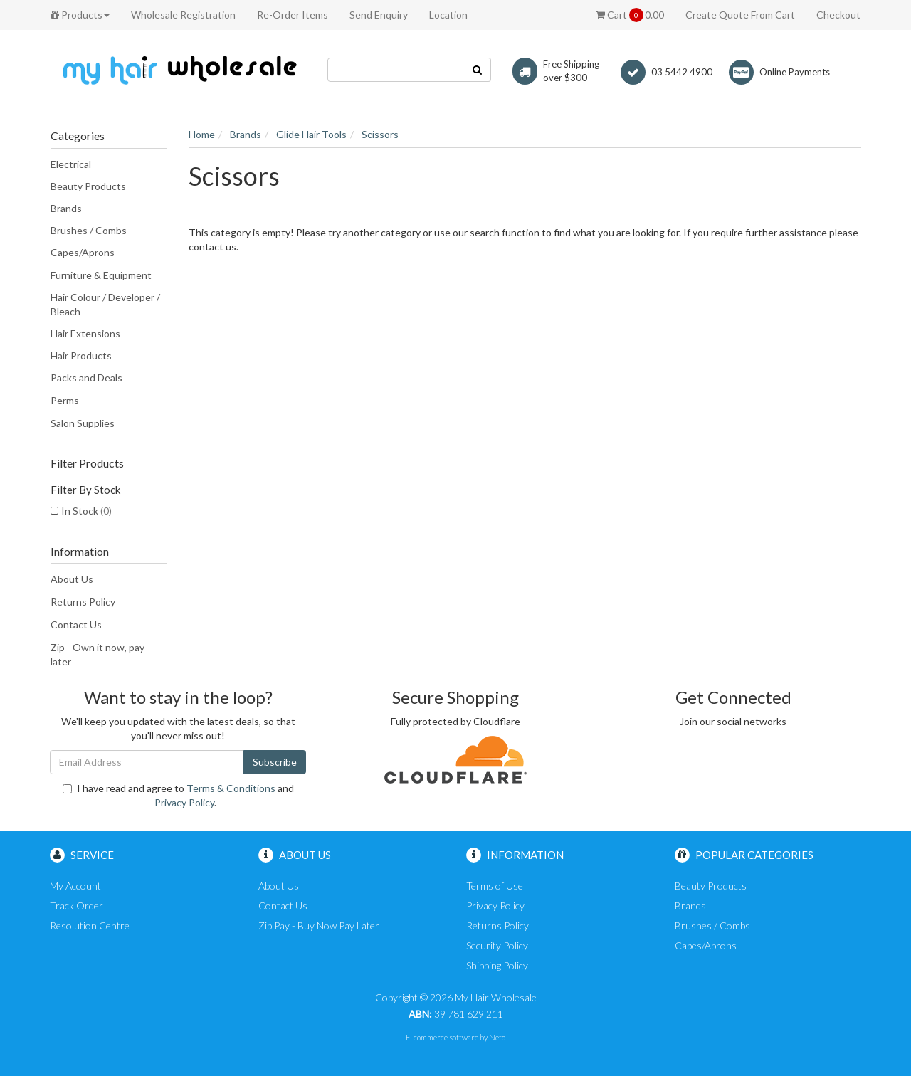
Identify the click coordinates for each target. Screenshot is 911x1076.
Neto (497, 1037)
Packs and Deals (86, 377)
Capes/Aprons (83, 252)
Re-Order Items (292, 15)
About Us (72, 579)
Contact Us (76, 624)
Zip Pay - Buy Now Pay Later (318, 925)
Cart (630, 15)
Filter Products (87, 463)
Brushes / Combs (89, 230)
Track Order (76, 906)
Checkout (838, 15)
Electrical (71, 164)
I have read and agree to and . (178, 795)
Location (448, 15)
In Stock (86, 511)
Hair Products (81, 355)
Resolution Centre (90, 925)
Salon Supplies (83, 423)
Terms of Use (494, 886)
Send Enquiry (378, 15)
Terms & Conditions (230, 788)
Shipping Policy (497, 965)
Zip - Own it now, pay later (97, 654)
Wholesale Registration (183, 15)
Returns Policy (83, 602)
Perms (65, 400)
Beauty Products (88, 186)
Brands (66, 208)
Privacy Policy (184, 802)
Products (80, 15)
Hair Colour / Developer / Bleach (105, 304)
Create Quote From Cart (740, 15)
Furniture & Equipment (101, 275)
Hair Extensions (85, 333)
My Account (75, 886)
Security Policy (497, 945)
